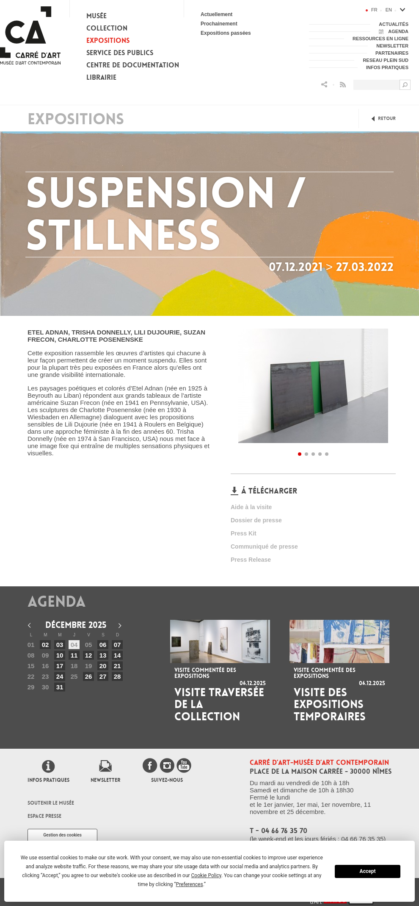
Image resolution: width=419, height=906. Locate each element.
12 (88, 655)
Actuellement (216, 14)
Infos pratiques (48, 780)
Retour (387, 118)
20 (103, 665)
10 (59, 655)
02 (45, 644)
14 (117, 655)
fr (374, 9)
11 (74, 655)
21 (117, 665)
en (389, 9)
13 (103, 655)
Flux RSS (343, 84)
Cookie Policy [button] (206, 875)
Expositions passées (226, 33)
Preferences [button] (189, 884)
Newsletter (105, 780)
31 (59, 687)
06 (103, 644)
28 (117, 676)
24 (59, 676)
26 (88, 676)
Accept (368, 871)
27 (103, 676)
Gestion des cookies (62, 835)
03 (59, 644)
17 (59, 665)
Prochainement (219, 24)
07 (117, 644)
